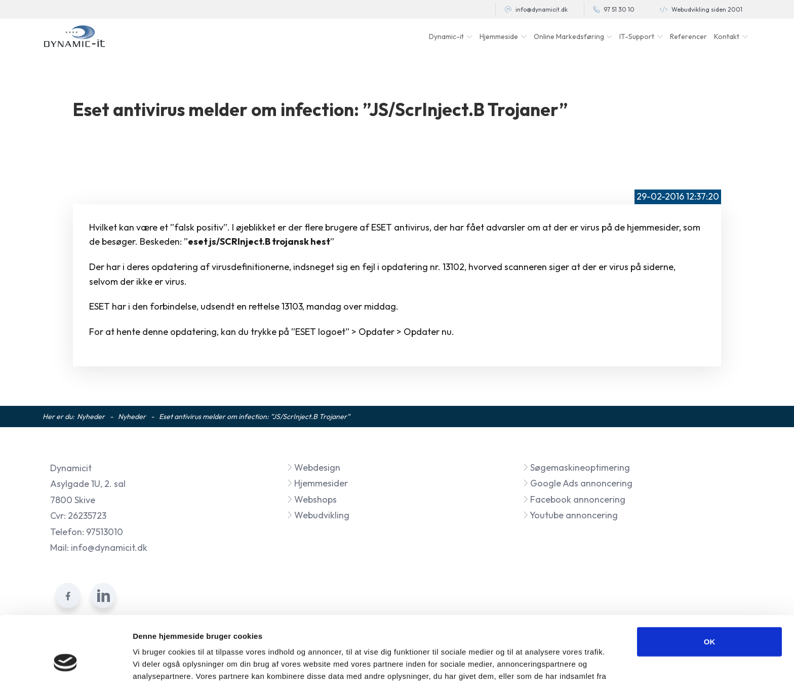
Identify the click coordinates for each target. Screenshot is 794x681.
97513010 (104, 532)
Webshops (312, 499)
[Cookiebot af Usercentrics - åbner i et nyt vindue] (65, 661)
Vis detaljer (526, 661)
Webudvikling (318, 515)
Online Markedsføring (569, 36)
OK (710, 581)
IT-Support (636, 36)
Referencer (688, 36)
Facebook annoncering (574, 499)
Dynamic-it (446, 36)
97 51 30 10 (619, 9)
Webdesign (313, 467)
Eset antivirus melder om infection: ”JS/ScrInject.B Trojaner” (254, 416)
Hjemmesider (317, 483)
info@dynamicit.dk (541, 9)
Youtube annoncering (570, 515)
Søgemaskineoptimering (576, 467)
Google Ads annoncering (577, 483)
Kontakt (726, 36)
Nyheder (91, 416)
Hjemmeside (499, 36)
